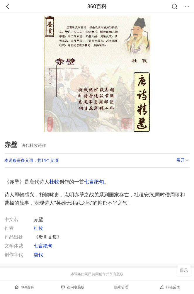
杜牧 (54, 182)
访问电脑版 (72, 287)
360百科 (97, 6)
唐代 (38, 254)
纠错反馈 (170, 287)
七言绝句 (94, 182)
